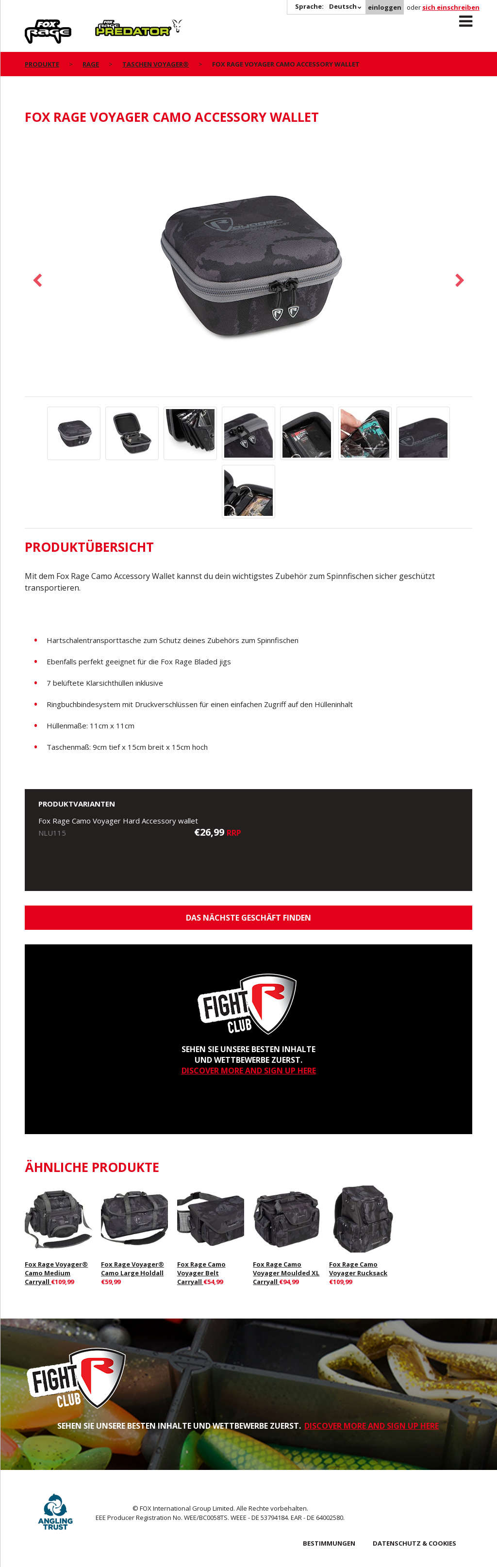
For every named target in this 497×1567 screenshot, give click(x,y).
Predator (111, 24)
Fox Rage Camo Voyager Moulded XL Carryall (286, 1273)
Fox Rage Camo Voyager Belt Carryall (201, 1273)
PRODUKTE (42, 64)
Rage (34, 24)
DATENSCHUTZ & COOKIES (414, 1543)
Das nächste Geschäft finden (248, 917)
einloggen (384, 7)
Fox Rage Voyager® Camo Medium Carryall (56, 1273)
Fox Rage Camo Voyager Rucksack (358, 1268)
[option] (248, 265)
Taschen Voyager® (155, 64)
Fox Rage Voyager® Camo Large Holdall (132, 1268)
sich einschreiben (451, 7)
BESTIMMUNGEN (329, 1543)
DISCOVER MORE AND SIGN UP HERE (249, 1070)
